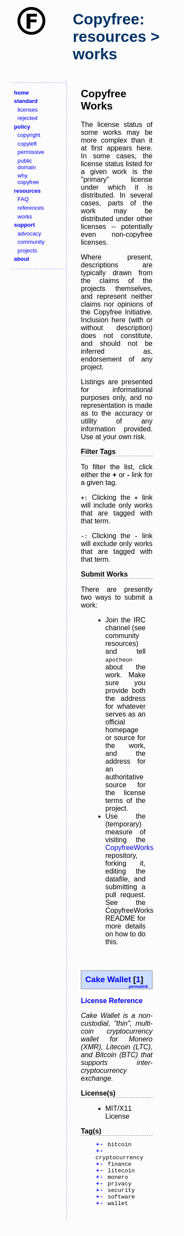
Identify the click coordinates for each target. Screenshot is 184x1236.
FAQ (23, 199)
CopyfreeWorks (129, 847)
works (24, 216)
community (31, 242)
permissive (30, 152)
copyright (28, 135)
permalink (138, 986)
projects (27, 250)
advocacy (29, 233)
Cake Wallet (108, 979)
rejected (27, 118)
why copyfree (28, 178)
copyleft (27, 143)
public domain (26, 164)
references (30, 208)
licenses (27, 109)
